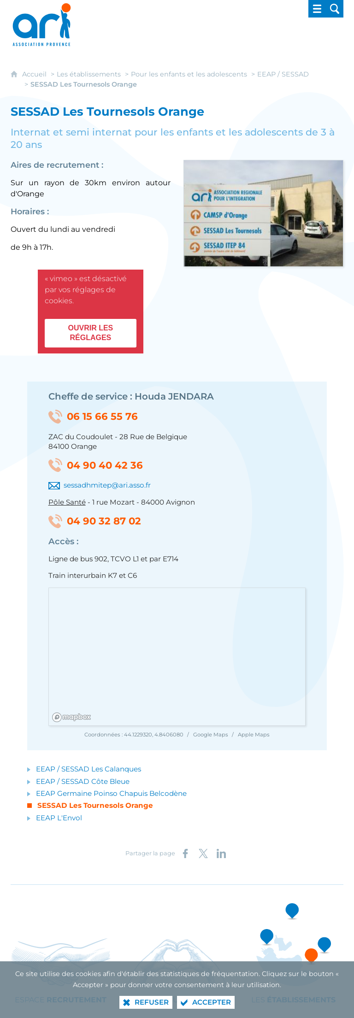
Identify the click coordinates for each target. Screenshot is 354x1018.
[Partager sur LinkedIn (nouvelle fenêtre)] (221, 853)
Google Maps (211, 734)
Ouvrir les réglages (90, 332)
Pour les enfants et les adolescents (189, 74)
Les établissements (89, 74)
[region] (178, 657)
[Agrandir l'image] (263, 212)
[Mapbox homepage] (71, 717)
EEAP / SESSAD (283, 74)
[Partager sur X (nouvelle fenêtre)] (203, 853)
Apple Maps (254, 734)
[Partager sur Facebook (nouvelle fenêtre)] (185, 853)
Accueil (35, 74)
